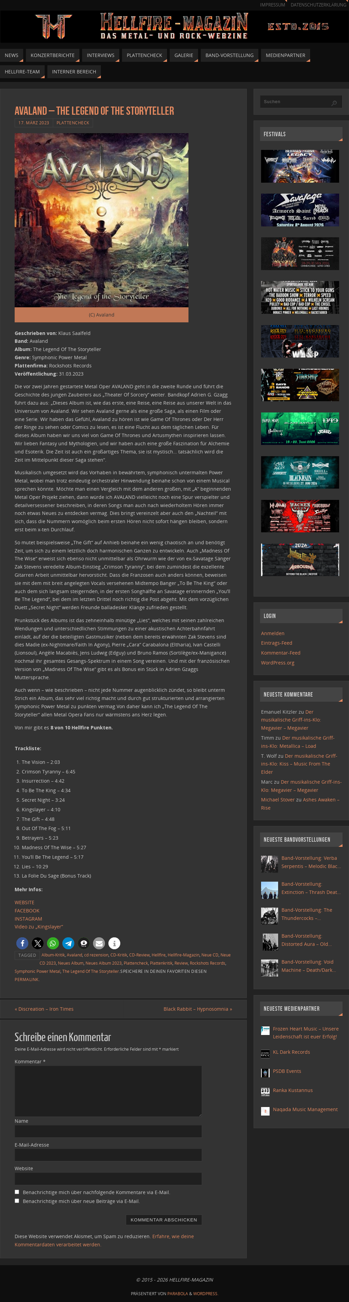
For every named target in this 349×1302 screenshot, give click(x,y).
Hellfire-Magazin (183, 954)
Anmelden (273, 633)
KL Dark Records (291, 1052)
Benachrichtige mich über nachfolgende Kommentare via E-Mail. (96, 1192)
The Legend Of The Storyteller (90, 971)
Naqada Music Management (305, 1109)
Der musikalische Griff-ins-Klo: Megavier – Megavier (291, 720)
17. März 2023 (33, 122)
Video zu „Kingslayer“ (39, 926)
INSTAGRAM (28, 918)
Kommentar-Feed (281, 652)
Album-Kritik (53, 954)
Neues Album (71, 963)
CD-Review (139, 954)
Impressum (272, 5)
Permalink (27, 979)
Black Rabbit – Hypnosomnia (198, 1009)
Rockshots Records (207, 963)
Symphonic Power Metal (37, 971)
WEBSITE (24, 902)
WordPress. (205, 1294)
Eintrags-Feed (276, 643)
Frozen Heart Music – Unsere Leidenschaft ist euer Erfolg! (306, 1032)
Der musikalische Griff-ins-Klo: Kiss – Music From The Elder (299, 764)
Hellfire (159, 954)
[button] (22, 943)
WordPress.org (277, 662)
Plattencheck (73, 122)
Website (24, 1168)
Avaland (74, 954)
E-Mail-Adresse (32, 1145)
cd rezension (96, 954)
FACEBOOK (27, 910)
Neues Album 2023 (104, 963)
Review (181, 963)
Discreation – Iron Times (44, 1009)
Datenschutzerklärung (318, 5)
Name (21, 1121)
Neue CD (209, 954)
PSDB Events (287, 1071)
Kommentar (30, 1061)
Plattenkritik (161, 963)
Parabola (177, 1294)
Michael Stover (278, 799)
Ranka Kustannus (293, 1090)
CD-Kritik (118, 954)
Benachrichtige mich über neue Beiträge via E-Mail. (81, 1201)
